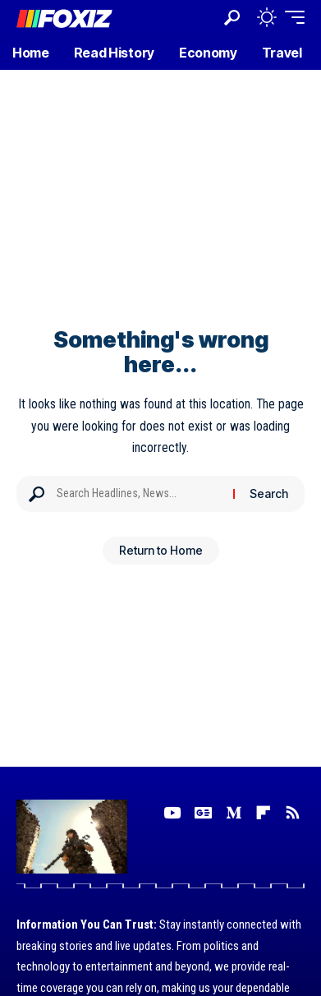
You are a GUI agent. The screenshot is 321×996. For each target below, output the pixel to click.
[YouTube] (172, 813)
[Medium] (233, 813)
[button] (232, 17)
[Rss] (293, 813)
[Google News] (203, 813)
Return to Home (161, 550)
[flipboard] (263, 813)
